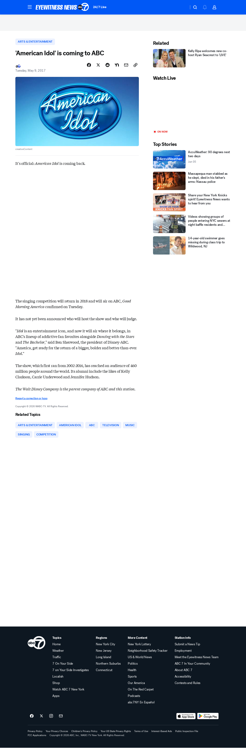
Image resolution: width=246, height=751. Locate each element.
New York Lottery (139, 647)
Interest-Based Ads (161, 734)
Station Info (183, 641)
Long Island (103, 660)
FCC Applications (37, 738)
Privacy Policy (35, 734)
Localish (57, 679)
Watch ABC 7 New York (68, 692)
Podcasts (134, 699)
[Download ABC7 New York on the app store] (186, 719)
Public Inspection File (186, 734)
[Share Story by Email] (126, 67)
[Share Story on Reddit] (107, 67)
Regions (101, 641)
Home (56, 647)
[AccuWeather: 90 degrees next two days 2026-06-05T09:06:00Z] (192, 161)
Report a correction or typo (31, 401)
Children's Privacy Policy (84, 734)
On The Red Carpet (141, 692)
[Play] (192, 107)
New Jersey (103, 654)
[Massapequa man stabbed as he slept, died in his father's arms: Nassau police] (192, 183)
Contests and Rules (187, 686)
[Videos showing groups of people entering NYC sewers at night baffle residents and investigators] (192, 226)
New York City (105, 647)
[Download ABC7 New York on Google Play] (208, 719)
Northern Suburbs (108, 666)
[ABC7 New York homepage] (62, 7)
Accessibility (183, 679)
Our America (136, 686)
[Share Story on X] (98, 67)
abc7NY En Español (141, 705)
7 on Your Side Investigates (70, 673)
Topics (56, 641)
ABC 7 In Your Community (192, 666)
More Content (137, 641)
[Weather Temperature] (182, 7)
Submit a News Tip (187, 647)
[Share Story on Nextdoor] (116, 67)
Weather (58, 654)
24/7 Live (100, 7)
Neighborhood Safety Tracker (147, 654)
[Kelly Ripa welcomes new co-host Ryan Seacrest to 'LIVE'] (192, 60)
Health (132, 673)
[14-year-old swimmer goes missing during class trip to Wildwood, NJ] (192, 247)
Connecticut (104, 673)
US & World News (140, 660)
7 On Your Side (62, 666)
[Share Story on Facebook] (89, 67)
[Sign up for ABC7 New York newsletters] (61, 719)
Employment (183, 654)
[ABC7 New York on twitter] (41, 719)
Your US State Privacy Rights (116, 734)
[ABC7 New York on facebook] (32, 719)
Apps (55, 699)
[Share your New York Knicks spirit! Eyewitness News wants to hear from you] (192, 204)
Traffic (56, 660)
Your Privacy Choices (57, 734)
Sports (132, 679)
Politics (132, 666)
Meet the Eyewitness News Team (197, 660)
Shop (56, 686)
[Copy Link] (135, 67)
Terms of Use (141, 734)
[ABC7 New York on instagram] (51, 719)
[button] (29, 7)
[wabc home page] (36, 645)
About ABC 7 (183, 673)
